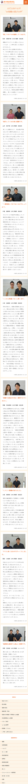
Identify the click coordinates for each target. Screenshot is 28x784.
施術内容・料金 (5, 711)
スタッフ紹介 (5, 721)
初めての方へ (5, 700)
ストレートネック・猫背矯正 (9, 772)
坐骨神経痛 (4, 745)
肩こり (3, 769)
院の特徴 (4, 704)
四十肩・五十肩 (5, 775)
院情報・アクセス (6, 728)
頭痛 (3, 779)
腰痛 (3, 741)
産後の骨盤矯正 (5, 765)
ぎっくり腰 (4, 751)
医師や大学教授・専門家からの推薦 (10, 714)
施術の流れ (4, 707)
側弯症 (3, 758)
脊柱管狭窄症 (5, 755)
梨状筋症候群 (5, 762)
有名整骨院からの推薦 (7, 718)
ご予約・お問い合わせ (7, 731)
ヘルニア (4, 748)
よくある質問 (5, 724)
